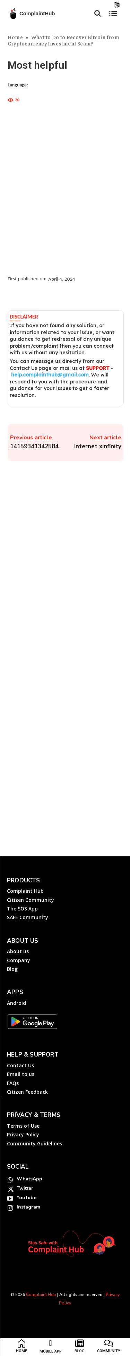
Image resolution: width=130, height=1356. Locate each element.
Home (15, 37)
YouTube (26, 1197)
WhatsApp (29, 1179)
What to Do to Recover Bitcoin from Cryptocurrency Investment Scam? (63, 40)
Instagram (28, 1207)
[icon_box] (21, 1348)
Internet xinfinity (97, 446)
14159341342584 (34, 446)
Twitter (25, 1188)
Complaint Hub (41, 1294)
